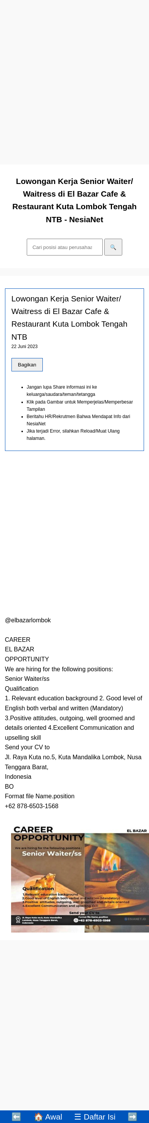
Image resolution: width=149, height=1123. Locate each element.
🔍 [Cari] (113, 247)
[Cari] (65, 247)
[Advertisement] (74, 82)
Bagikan (27, 365)
